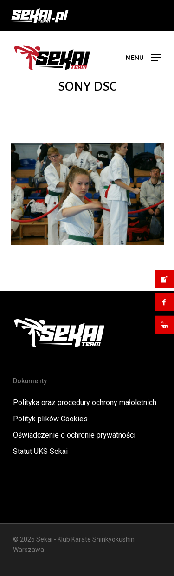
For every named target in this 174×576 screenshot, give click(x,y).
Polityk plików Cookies (50, 418)
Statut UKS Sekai (40, 451)
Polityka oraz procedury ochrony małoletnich (84, 402)
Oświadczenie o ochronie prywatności (74, 435)
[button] (143, 57)
